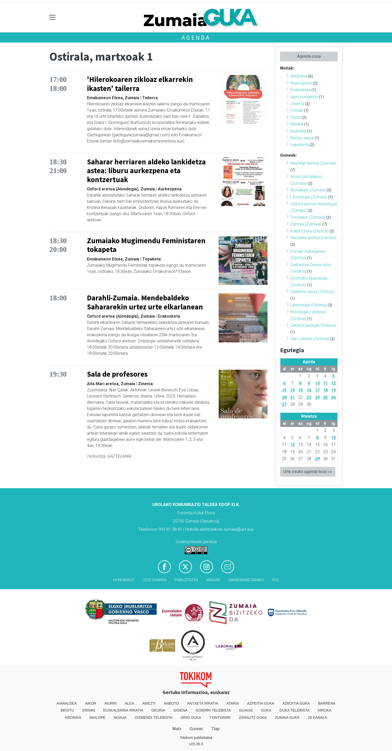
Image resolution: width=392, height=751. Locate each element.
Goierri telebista (213, 710)
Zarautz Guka (253, 717)
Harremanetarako (246, 580)
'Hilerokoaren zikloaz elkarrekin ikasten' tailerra (140, 84)
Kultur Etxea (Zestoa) (309, 231)
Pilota (295, 117)
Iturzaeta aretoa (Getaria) (313, 237)
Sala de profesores (117, 374)
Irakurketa (299, 144)
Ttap (215, 729)
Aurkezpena (301, 83)
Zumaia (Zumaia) (305, 224)
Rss (275, 580)
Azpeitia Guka (260, 703)
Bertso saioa (302, 138)
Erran (88, 710)
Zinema (297, 103)
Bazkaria (298, 131)
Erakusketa (300, 89)
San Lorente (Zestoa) (309, 338)
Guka (266, 710)
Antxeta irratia (202, 703)
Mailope (97, 717)
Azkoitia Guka (296, 703)
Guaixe (246, 710)
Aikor (90, 703)
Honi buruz (123, 580)
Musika (296, 124)
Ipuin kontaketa (304, 96)
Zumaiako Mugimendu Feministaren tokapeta (146, 245)
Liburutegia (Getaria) (308, 304)
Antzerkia (298, 76)
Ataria (232, 703)
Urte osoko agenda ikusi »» (307, 471)
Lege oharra (154, 580)
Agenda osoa (309, 56)
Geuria (158, 710)
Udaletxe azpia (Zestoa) (312, 291)
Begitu (67, 710)
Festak (296, 110)
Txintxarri (220, 717)
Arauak (213, 580)
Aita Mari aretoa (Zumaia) (313, 163)
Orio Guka (191, 717)
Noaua (120, 717)
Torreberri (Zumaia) (307, 217)
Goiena (180, 710)
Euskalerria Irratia (123, 710)
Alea (129, 703)
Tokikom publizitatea (196, 738)
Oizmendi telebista (154, 717)
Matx (176, 729)
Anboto (171, 703)
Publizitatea (186, 580)
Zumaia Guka (287, 717)
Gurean (196, 729)
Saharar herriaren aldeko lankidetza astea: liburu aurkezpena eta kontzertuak (146, 170)
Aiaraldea (67, 703)
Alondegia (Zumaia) (308, 190)
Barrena (326, 703)
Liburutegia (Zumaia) (308, 197)
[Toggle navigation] (52, 17)
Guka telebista (294, 710)
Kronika (73, 717)
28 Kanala (317, 717)
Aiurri (110, 703)
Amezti (148, 703)
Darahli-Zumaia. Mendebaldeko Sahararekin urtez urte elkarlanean (145, 302)
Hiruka (324, 710)
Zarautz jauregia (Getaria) (313, 325)
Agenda (196, 37)
